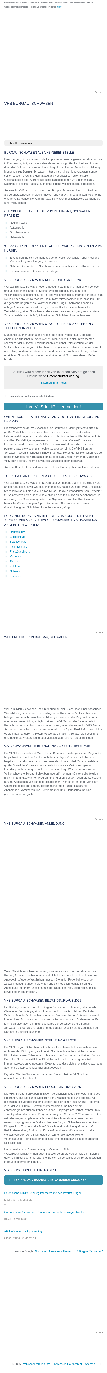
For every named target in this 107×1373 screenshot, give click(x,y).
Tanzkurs (15, 561)
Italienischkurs (18, 546)
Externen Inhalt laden (54, 382)
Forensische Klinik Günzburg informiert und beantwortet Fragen (43, 1193)
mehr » (59, 7)
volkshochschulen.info (36, 1364)
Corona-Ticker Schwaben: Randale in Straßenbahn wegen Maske (44, 1212)
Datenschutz (74, 1364)
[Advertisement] (53, 66)
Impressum (59, 1364)
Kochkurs (15, 576)
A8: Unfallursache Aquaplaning (23, 1231)
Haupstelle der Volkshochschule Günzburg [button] (29, 396)
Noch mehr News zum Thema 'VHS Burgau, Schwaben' (69, 1251)
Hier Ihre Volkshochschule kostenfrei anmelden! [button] (48, 1180)
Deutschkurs (17, 531)
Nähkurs (15, 571)
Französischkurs (20, 551)
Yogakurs (15, 556)
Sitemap (90, 1364)
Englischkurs (17, 536)
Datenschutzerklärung (63, 376)
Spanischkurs (18, 541)
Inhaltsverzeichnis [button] (19, 143)
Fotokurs (15, 566)
